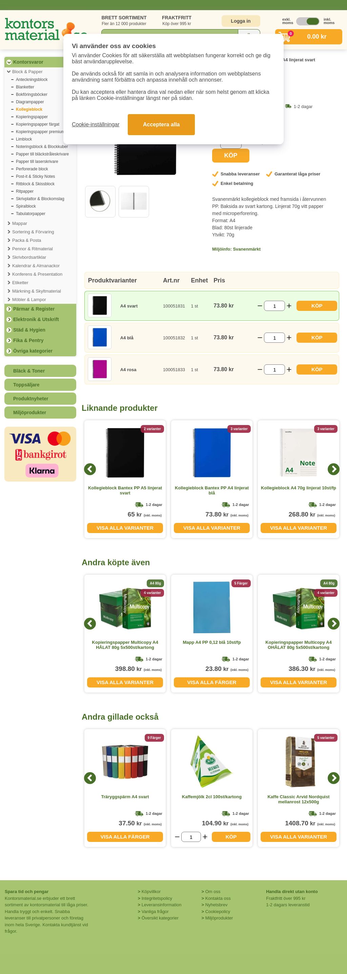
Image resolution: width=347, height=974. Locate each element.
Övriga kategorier (33, 351)
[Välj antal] (274, 306)
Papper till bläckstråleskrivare (42, 154)
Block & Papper (27, 71)
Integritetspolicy (157, 898)
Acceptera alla (161, 124)
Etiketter (20, 282)
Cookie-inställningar (96, 124)
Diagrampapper (30, 102)
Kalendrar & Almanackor (36, 265)
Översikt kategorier (160, 917)
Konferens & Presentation (37, 274)
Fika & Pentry (28, 340)
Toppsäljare (26, 384)
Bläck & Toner (29, 371)
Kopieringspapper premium (40, 131)
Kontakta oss (218, 898)
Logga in (240, 21)
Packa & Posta (26, 240)
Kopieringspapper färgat (37, 124)
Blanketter (25, 87)
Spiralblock (26, 206)
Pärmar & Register (34, 309)
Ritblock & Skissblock (35, 184)
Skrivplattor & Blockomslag (40, 198)
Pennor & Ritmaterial (32, 248)
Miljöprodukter (29, 412)
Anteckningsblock (31, 79)
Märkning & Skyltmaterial (36, 291)
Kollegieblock (29, 109)
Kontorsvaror (28, 62)
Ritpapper (25, 191)
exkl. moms (286, 21)
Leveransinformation (162, 904)
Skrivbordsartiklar (29, 257)
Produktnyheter (30, 398)
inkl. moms (327, 21)
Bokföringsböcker (31, 94)
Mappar (19, 223)
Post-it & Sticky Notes (35, 176)
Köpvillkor (151, 891)
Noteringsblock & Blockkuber (42, 146)
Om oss (213, 891)
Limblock (24, 139)
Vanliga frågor (155, 911)
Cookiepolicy (217, 911)
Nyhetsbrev (216, 904)
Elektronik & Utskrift (36, 319)
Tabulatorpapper (30, 213)
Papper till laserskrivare (37, 161)
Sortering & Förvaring (33, 231)
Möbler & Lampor (29, 299)
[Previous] (90, 469)
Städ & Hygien (29, 330)
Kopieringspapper (32, 116)
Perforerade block (32, 169)
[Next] (334, 469)
